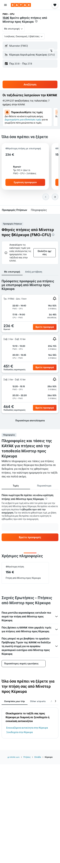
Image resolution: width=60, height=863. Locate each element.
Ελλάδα (37, 757)
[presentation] (36, 21)
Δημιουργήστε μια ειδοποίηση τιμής (23, 119)
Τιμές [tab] (16, 485)
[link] (44, 327)
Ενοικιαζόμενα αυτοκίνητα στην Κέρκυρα (27, 727)
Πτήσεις (27, 757)
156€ (6, 18)
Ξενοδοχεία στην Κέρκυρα (19, 732)
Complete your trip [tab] (14, 701)
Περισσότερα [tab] (44, 485)
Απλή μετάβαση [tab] (33, 271)
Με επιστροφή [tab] (12, 271)
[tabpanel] (30, 352)
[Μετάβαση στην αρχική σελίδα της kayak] (21, 5)
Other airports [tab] (38, 701)
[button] (5, 4)
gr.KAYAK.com (14, 757)
